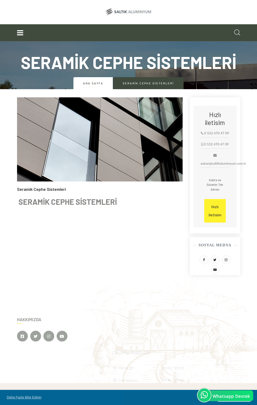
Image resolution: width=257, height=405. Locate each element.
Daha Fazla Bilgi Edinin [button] (24, 397)
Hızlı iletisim (215, 210)
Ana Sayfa (93, 83)
